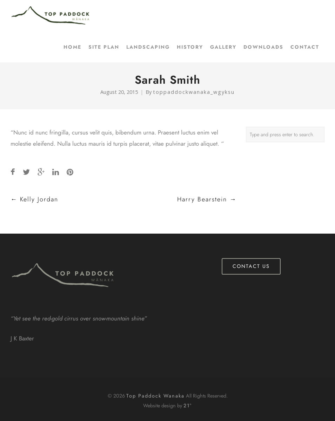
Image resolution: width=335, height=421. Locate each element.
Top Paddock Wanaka (155, 395)
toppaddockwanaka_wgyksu (194, 92)
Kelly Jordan (34, 199)
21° (187, 405)
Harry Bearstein (206, 199)
